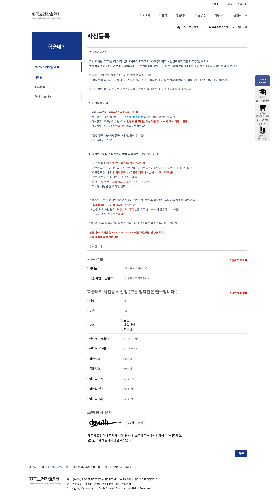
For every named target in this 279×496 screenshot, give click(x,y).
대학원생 (128, 324)
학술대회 (180, 15)
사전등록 (39, 77)
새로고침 (135, 422)
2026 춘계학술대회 (46, 67)
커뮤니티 (219, 15)
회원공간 (200, 15)
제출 (241, 453)
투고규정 (102, 467)
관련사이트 (240, 15)
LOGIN (228, 4)
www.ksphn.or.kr (133, 116)
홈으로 (32, 467)
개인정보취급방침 (61, 467)
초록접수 (39, 87)
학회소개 (145, 15)
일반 (125, 320)
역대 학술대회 (43, 96)
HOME (215, 4)
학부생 (126, 329)
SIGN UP (242, 4)
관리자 (128, 467)
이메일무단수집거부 (84, 467)
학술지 (163, 15)
